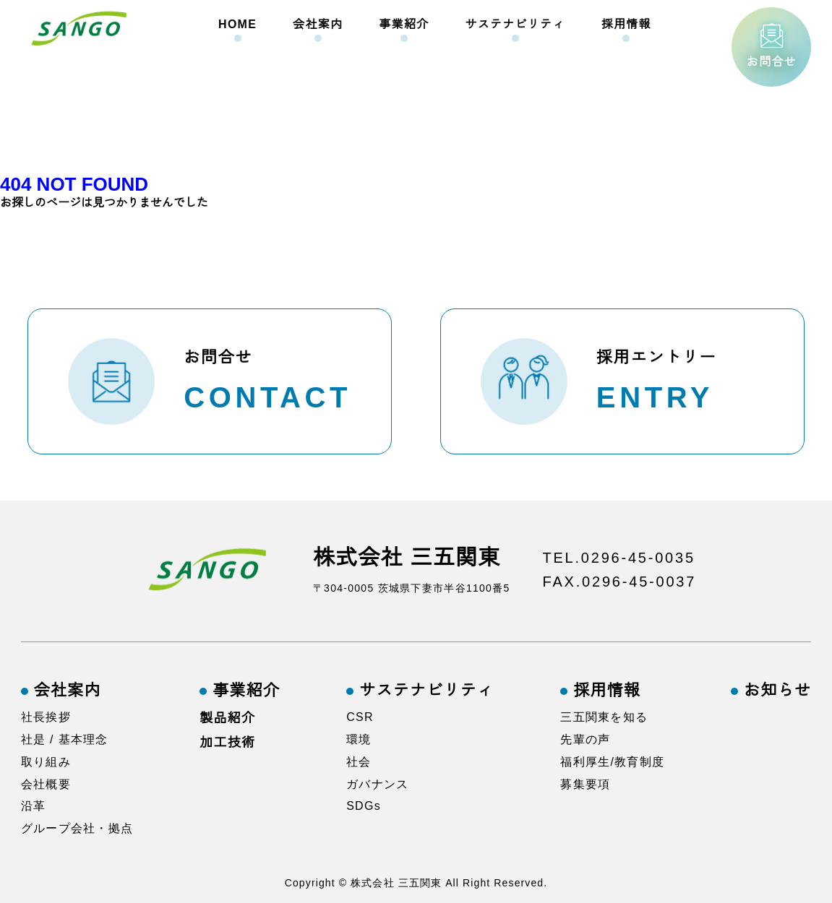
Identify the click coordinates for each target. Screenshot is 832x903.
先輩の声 (585, 739)
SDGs (363, 806)
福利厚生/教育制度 (612, 762)
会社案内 (318, 24)
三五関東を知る (604, 717)
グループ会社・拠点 (77, 828)
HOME (237, 24)
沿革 (33, 806)
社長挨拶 (46, 717)
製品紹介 (227, 718)
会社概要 (46, 784)
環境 (359, 739)
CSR (360, 717)
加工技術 (227, 742)
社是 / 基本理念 (64, 739)
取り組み (46, 762)
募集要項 (585, 784)
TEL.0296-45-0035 (619, 558)
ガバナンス (377, 784)
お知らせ (777, 691)
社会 (359, 762)
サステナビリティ (515, 24)
